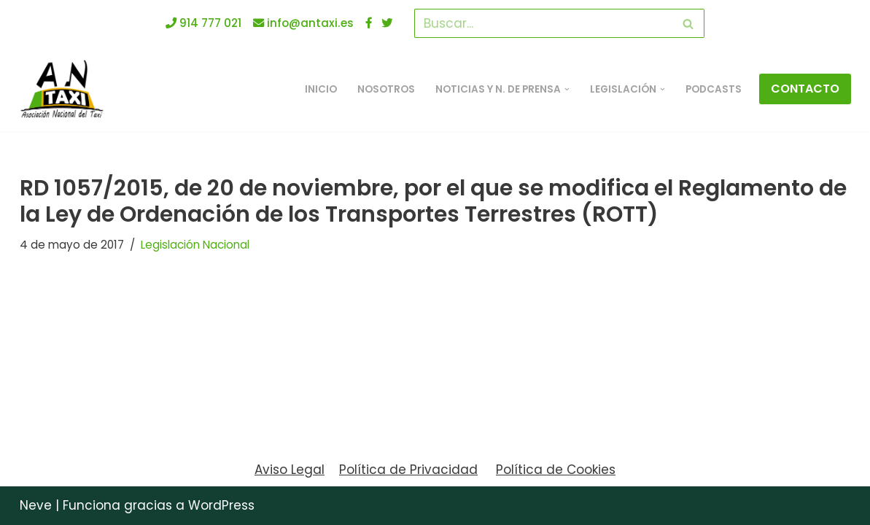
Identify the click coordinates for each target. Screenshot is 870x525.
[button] (567, 89)
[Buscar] (543, 23)
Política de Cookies (555, 469)
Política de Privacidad (408, 469)
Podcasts (713, 89)
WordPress (221, 505)
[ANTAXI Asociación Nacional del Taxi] (66, 89)
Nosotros (386, 89)
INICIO (321, 89)
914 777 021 (203, 23)
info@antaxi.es (303, 23)
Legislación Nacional (195, 244)
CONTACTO (805, 88)
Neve (36, 505)
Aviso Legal (290, 469)
